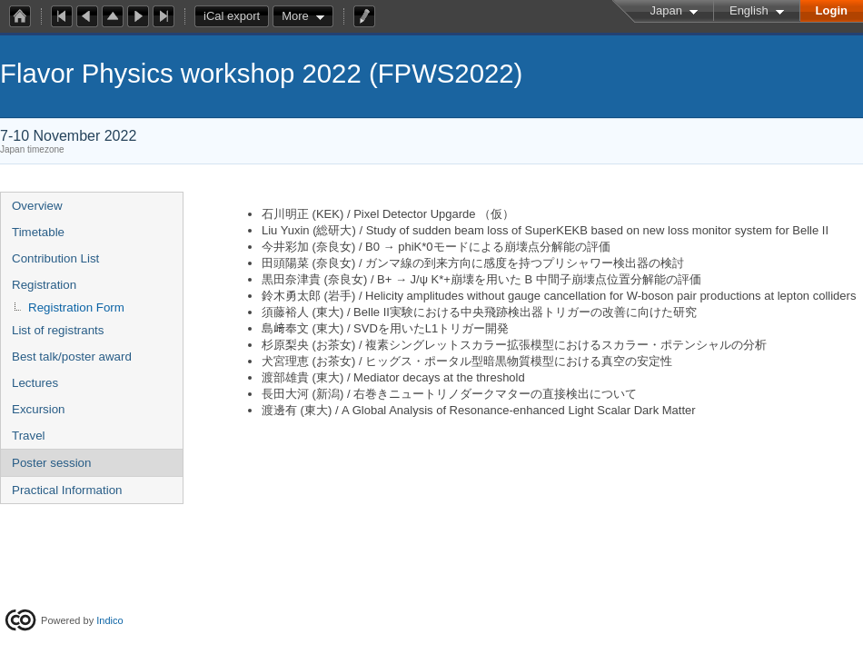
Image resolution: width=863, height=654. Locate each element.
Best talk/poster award (72, 356)
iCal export (236, 16)
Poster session (51, 463)
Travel (28, 435)
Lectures (35, 383)
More (295, 16)
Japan (666, 10)
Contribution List (55, 258)
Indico (109, 620)
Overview (37, 206)
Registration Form (76, 307)
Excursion (38, 409)
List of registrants (58, 330)
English (749, 10)
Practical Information (67, 490)
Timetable (38, 232)
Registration (44, 285)
